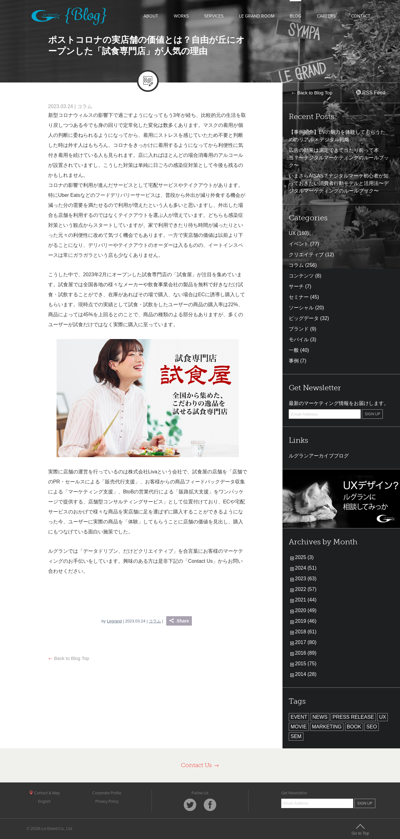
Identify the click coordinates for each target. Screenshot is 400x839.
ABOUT (150, 16)
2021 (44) (306, 599)
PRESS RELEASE (353, 717)
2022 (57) (306, 589)
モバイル (299, 339)
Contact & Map (44, 793)
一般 (294, 350)
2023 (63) (306, 578)
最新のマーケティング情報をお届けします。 (339, 403)
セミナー (299, 297)
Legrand (114, 621)
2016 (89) (306, 653)
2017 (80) (306, 642)
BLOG (295, 16)
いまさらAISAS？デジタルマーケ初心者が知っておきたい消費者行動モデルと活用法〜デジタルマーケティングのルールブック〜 (339, 183)
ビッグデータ (304, 318)
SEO (371, 726)
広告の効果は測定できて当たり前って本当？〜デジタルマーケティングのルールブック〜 (339, 157)
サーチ (296, 286)
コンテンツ (301, 275)
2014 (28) (306, 674)
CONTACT (360, 16)
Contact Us (200, 765)
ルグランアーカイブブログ (319, 455)
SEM (296, 736)
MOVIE (299, 726)
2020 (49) (306, 610)
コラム (84, 106)
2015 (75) (306, 663)
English (44, 801)
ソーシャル (301, 307)
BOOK (354, 726)
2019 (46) (306, 621)
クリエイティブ (306, 254)
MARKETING (327, 726)
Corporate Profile (106, 793)
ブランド (299, 329)
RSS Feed (370, 92)
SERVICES (213, 16)
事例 (294, 360)
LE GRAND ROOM (256, 16)
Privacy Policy (106, 801)
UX (292, 233)
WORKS (181, 16)
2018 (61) (306, 631)
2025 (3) (304, 557)
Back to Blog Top (68, 658)
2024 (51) (306, 568)
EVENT (299, 717)
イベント (299, 244)
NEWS (320, 717)
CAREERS (326, 16)
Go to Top (360, 829)
